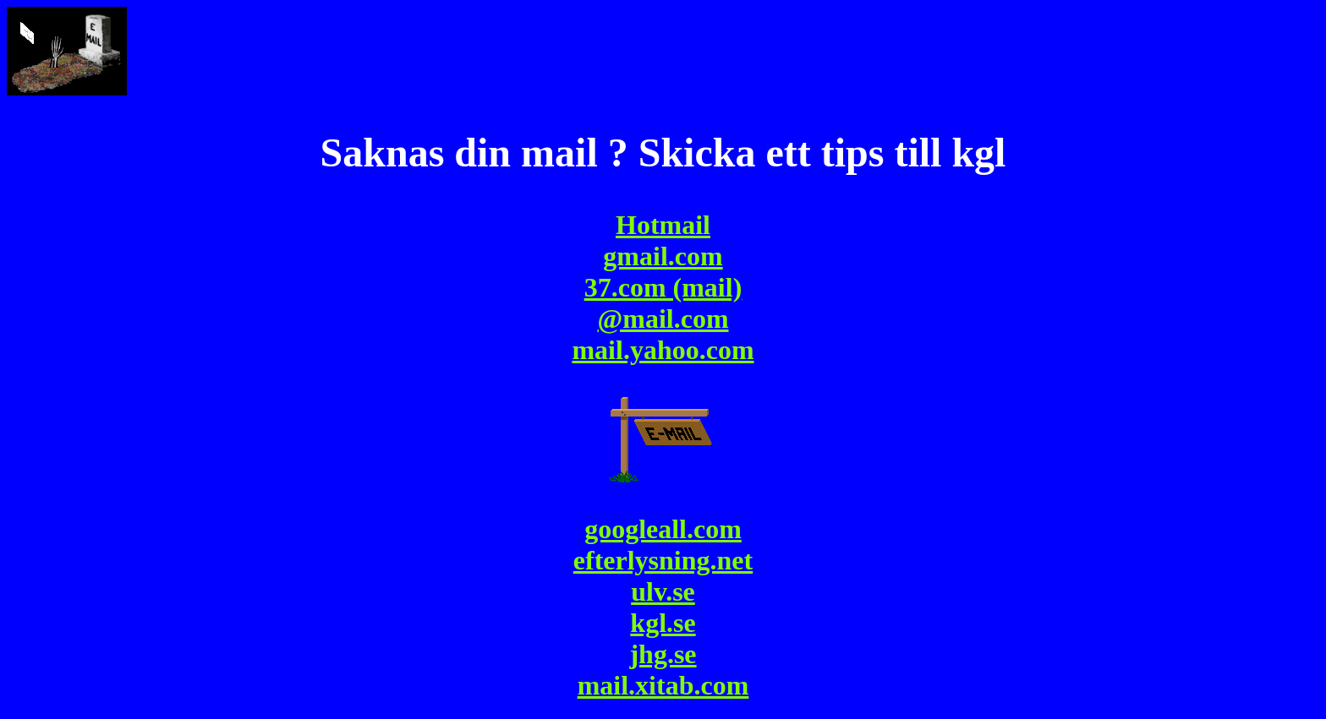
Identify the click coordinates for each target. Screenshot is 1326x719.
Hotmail (663, 225)
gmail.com (662, 256)
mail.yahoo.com (662, 350)
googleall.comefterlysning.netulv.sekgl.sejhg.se (663, 591)
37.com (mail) (663, 287)
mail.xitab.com (663, 685)
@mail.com (662, 318)
